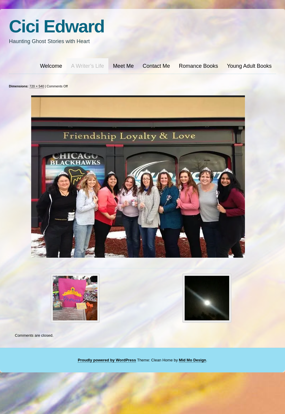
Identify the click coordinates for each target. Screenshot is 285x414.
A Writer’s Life (87, 66)
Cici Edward (56, 26)
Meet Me (123, 66)
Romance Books (198, 66)
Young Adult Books (249, 66)
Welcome (51, 66)
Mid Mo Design (192, 360)
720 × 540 (36, 86)
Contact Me (156, 66)
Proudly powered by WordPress (107, 360)
